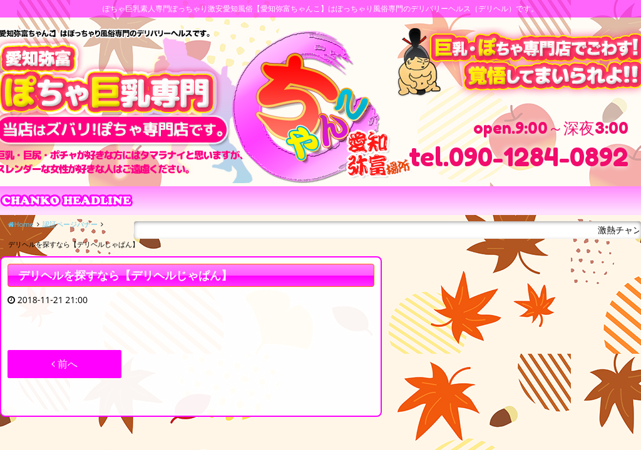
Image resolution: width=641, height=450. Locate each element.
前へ (64, 364)
